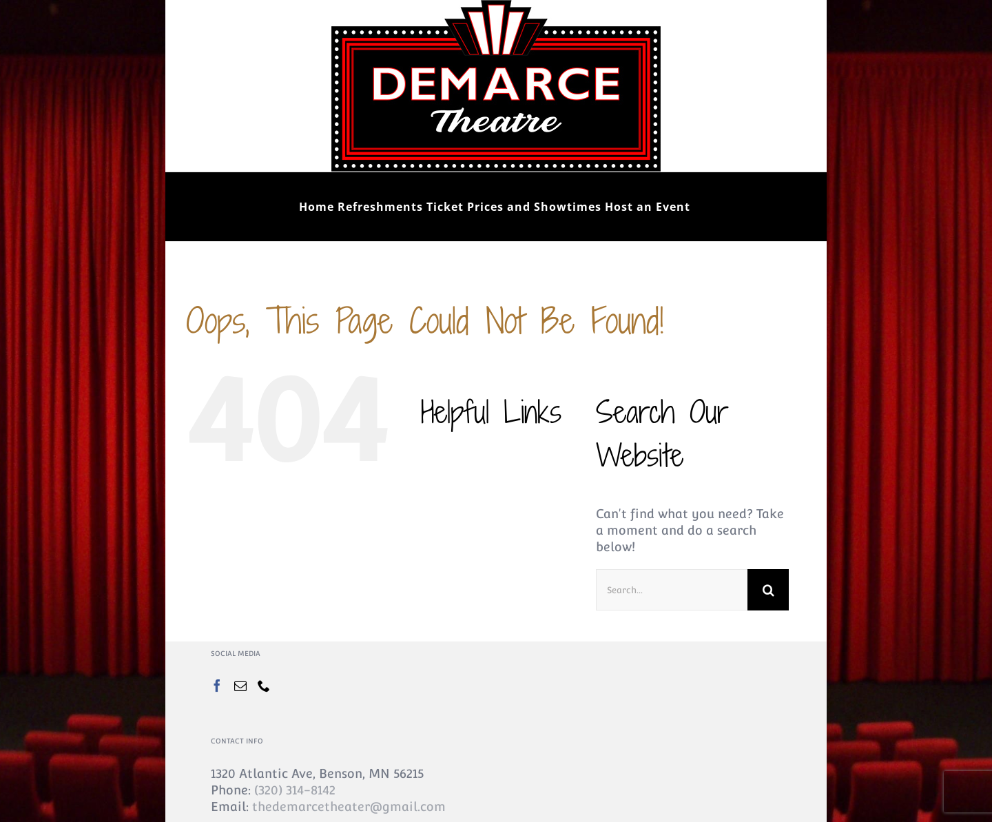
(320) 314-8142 (294, 790)
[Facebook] (217, 685)
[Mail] (240, 685)
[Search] (768, 589)
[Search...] (671, 589)
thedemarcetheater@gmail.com (349, 806)
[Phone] (264, 685)
